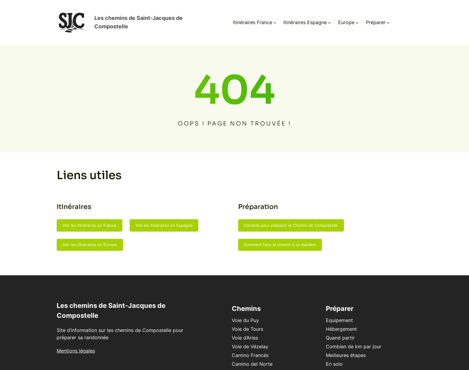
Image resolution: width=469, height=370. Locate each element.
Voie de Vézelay (229, 341)
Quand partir (330, 332)
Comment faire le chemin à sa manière (280, 238)
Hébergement (331, 323)
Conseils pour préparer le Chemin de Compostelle (291, 219)
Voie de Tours (227, 323)
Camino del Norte (231, 358)
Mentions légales (76, 345)
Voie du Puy (224, 314)
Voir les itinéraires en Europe (89, 238)
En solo (324, 358)
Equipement (329, 314)
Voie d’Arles (224, 332)
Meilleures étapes (335, 349)
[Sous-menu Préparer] (377, 19)
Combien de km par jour (343, 341)
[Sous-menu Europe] (346, 19)
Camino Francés (229, 349)
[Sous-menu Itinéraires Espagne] (318, 19)
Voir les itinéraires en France (89, 219)
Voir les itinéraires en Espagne (164, 219)
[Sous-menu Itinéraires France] (264, 19)
